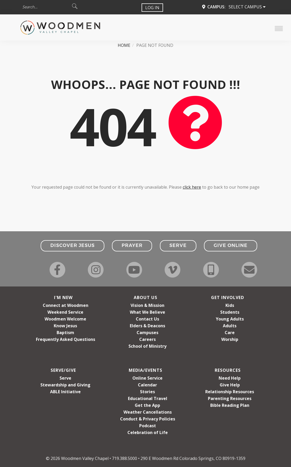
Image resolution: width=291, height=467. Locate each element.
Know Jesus (65, 326)
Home (124, 45)
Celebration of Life (147, 432)
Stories (147, 392)
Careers (147, 339)
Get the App (147, 405)
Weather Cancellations (147, 412)
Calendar (147, 385)
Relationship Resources (229, 392)
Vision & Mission (147, 305)
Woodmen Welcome (65, 319)
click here (192, 187)
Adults (229, 326)
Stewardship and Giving (65, 385)
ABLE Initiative (65, 392)
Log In (152, 7)
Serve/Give (63, 370)
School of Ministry (147, 346)
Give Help (230, 385)
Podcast (147, 426)
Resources (228, 370)
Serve (65, 378)
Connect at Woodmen (65, 305)
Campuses (147, 332)
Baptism (65, 332)
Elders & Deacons (147, 326)
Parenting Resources (229, 398)
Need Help (230, 378)
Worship (229, 339)
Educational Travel (147, 398)
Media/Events (145, 370)
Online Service (147, 378)
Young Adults (230, 319)
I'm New (63, 297)
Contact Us (147, 319)
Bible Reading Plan (229, 405)
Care (230, 332)
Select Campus (247, 7)
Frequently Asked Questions (65, 339)
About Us (145, 297)
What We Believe (147, 312)
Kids (229, 305)
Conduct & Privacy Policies (147, 419)
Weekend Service (65, 312)
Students (229, 312)
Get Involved (227, 297)
